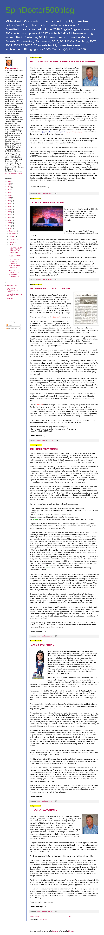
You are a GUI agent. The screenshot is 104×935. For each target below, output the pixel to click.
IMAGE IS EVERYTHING (42, 644)
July (10, 245)
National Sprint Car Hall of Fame (14, 295)
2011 (9, 214)
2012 (9, 212)
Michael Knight (12, 68)
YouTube (10, 298)
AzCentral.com (12, 286)
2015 (9, 203)
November (13, 234)
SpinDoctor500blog (39, 9)
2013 (9, 209)
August (11, 242)
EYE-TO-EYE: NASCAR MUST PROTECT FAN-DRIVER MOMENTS (63, 61)
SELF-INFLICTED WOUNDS (44, 448)
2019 (9, 192)
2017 (9, 198)
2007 (9, 226)
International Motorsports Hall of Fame (13, 290)
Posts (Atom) (42, 920)
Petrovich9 (55, 931)
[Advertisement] (14, 310)
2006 (9, 228)
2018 (9, 195)
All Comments (11, 329)
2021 (9, 190)
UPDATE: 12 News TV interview (47, 202)
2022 (9, 187)
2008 (9, 223)
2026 (9, 181)
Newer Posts (34, 916)
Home (69, 916)
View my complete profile (13, 174)
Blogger (70, 931)
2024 (9, 184)
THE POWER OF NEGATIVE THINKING (50, 288)
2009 (9, 220)
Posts (9, 325)
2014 (9, 206)
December (12, 231)
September (13, 239)
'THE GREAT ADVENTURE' (43, 809)
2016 (9, 201)
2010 (9, 217)
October (12, 236)
